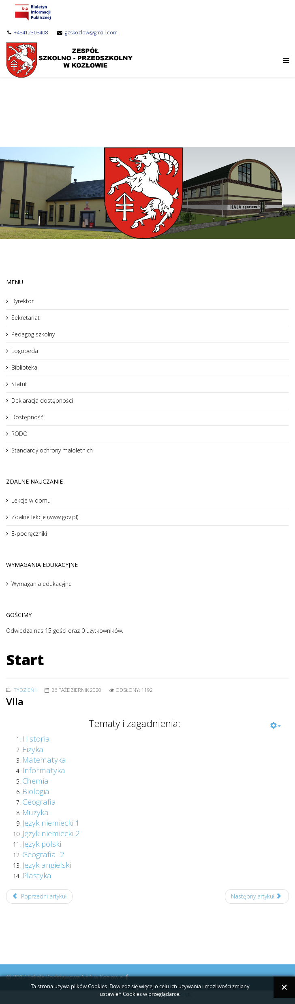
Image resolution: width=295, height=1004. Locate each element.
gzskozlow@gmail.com (91, 32)
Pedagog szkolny (33, 334)
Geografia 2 (43, 854)
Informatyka (43, 770)
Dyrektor (22, 301)
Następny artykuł (256, 896)
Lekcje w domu (31, 500)
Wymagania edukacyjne (41, 584)
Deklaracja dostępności (42, 400)
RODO (19, 434)
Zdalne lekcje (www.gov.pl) (44, 517)
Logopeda (24, 351)
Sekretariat (25, 317)
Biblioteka (24, 367)
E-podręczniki (29, 533)
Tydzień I (25, 690)
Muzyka (35, 812)
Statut (19, 384)
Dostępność (27, 417)
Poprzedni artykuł (39, 896)
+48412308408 (31, 32)
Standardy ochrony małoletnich (52, 450)
